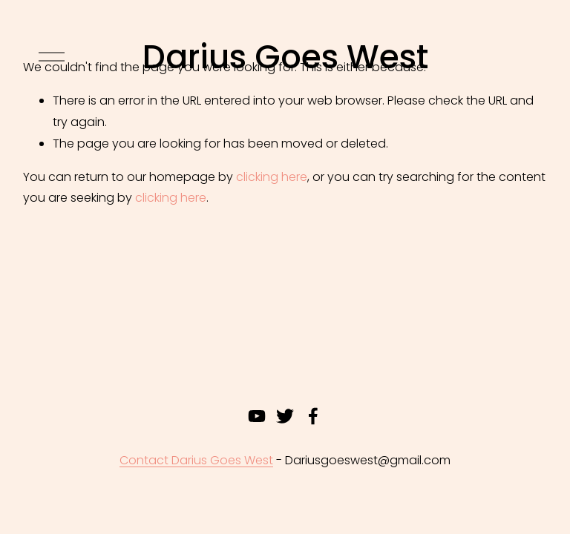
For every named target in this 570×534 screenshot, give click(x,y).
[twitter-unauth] (285, 416)
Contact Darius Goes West (196, 460)
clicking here (271, 176)
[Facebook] (313, 416)
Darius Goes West (285, 56)
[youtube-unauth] (257, 416)
